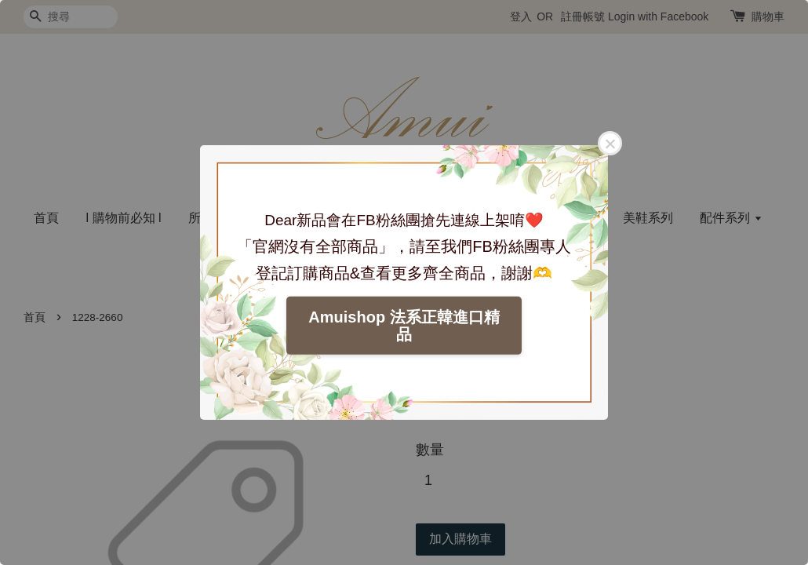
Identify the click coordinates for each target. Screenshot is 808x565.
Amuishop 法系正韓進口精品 (403, 325)
